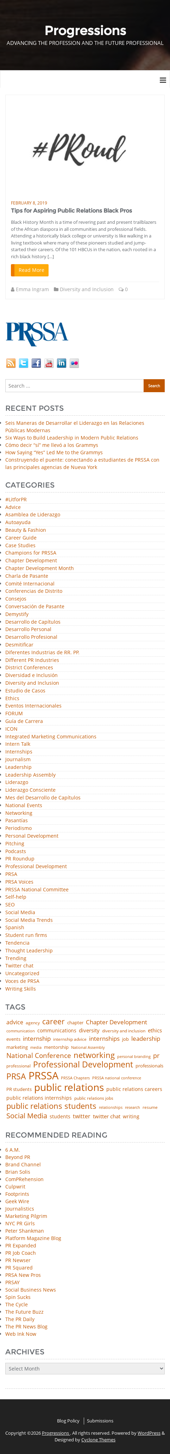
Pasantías (16, 821)
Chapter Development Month (39, 568)
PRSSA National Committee (37, 890)
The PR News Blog (26, 1326)
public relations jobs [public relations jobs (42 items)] (93, 1098)
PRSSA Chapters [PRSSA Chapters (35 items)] (75, 1078)
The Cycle (16, 1304)
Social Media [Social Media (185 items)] (26, 1115)
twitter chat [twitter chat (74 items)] (106, 1116)
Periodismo (18, 828)
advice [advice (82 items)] (14, 1022)
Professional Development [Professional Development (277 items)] (83, 1065)
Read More (31, 270)
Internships (18, 752)
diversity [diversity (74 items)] (89, 1030)
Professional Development (36, 867)
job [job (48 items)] (125, 1039)
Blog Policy (68, 1421)
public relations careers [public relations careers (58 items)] (134, 1089)
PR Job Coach (20, 1252)
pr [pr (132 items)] (156, 1055)
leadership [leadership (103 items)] (145, 1038)
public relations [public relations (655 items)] (69, 1087)
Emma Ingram (32, 289)
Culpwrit (15, 1186)
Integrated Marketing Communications (50, 737)
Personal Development (31, 836)
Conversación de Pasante (34, 607)
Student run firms (26, 935)
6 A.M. (12, 1149)
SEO (10, 905)
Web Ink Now (20, 1334)
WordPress (149, 1433)
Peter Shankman (24, 1230)
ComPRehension (24, 1179)
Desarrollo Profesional (31, 637)
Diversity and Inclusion (87, 289)
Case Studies (20, 546)
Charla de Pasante (26, 576)
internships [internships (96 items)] (104, 1039)
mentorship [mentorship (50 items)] (56, 1047)
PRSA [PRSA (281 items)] (16, 1077)
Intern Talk (17, 744)
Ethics (12, 699)
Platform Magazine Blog (33, 1238)
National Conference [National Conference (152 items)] (38, 1055)
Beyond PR (17, 1157)
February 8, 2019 (29, 203)
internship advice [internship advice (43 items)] (70, 1039)
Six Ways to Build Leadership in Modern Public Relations (71, 437)
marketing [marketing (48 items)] (17, 1047)
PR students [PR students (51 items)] (19, 1089)
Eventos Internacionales (33, 706)
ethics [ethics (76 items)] (155, 1030)
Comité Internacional (30, 584)
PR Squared (19, 1267)
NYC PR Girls (20, 1223)
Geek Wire (17, 1201)
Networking (18, 813)
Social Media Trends (29, 920)
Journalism (18, 760)
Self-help (15, 897)
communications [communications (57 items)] (56, 1030)
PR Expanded (20, 1245)
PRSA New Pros (23, 1275)
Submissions (100, 1421)
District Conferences (29, 668)
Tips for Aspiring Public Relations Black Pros (71, 210)
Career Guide (21, 538)
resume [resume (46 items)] (150, 1107)
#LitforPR (16, 500)
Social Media (20, 913)
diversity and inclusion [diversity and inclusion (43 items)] (123, 1031)
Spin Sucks (18, 1297)
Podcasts (15, 852)
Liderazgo (16, 782)
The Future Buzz (24, 1311)
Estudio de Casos (25, 691)
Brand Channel (23, 1164)
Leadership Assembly (30, 775)
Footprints (17, 1194)
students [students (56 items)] (60, 1116)
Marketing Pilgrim (26, 1216)
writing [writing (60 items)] (131, 1116)
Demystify (17, 614)
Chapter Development (31, 561)
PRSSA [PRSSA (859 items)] (43, 1076)
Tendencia (17, 943)
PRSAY (12, 1282)
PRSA (11, 874)
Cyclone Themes (98, 1439)
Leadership (18, 767)
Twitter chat (19, 966)
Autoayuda (18, 522)
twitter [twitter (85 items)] (81, 1116)
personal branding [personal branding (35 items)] (134, 1057)
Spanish (14, 928)
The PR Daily (19, 1319)
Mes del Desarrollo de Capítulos (43, 798)
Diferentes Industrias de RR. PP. (42, 653)
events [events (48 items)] (13, 1039)
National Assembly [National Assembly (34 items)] (88, 1048)
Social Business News (30, 1289)
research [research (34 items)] (132, 1108)
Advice (13, 507)
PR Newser (18, 1260)
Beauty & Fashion (25, 530)
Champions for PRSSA (30, 553)
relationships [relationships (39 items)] (110, 1107)
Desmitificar (19, 645)
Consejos (15, 599)
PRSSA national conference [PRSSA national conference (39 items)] (116, 1078)
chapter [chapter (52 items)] (75, 1022)
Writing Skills (20, 989)
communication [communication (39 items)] (20, 1031)
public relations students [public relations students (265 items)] (51, 1106)
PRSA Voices (19, 882)
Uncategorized (22, 974)
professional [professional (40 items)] (18, 1066)
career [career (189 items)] (53, 1021)
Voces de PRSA (22, 981)
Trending (15, 958)
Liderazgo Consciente (30, 790)
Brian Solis (17, 1171)
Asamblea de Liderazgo (32, 515)
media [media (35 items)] (36, 1048)
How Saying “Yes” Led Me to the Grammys (54, 452)
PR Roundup (19, 859)
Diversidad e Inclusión (31, 675)
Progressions (56, 1433)
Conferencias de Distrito (33, 591)
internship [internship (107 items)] (37, 1038)
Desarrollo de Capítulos (33, 622)
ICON (11, 729)
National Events (23, 806)
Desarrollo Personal (28, 629)
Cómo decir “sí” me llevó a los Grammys (51, 445)
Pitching (14, 844)
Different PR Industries (32, 660)
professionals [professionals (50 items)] (149, 1066)
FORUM (14, 714)
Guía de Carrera (24, 721)
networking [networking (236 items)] (94, 1055)
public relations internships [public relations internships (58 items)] (39, 1097)
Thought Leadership (29, 951)
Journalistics (19, 1208)
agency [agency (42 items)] (33, 1023)
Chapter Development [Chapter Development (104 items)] (116, 1022)
